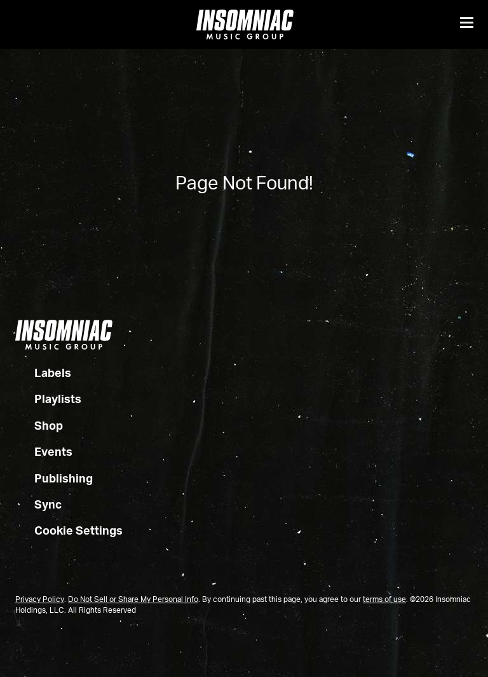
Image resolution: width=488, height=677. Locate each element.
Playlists (57, 400)
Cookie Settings (78, 531)
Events (53, 452)
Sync (48, 505)
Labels (52, 374)
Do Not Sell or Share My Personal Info (133, 600)
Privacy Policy (39, 600)
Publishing (63, 479)
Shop (48, 426)
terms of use (384, 600)
